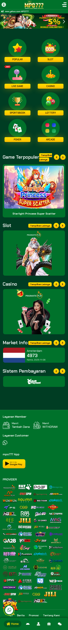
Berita (20, 615)
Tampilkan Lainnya (45, 157)
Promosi (34, 615)
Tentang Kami (51, 615)
